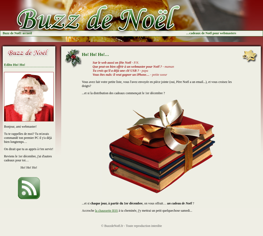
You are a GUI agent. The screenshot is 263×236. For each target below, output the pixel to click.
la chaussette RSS (106, 210)
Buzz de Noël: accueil (17, 33)
